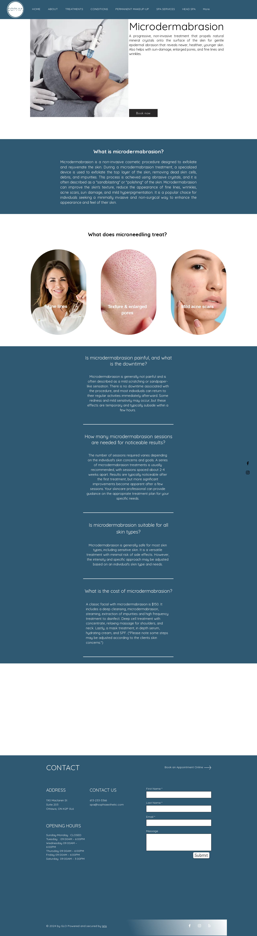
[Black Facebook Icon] (247, 463)
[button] (74, 9)
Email (149, 816)
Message (152, 831)
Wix (104, 926)
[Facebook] (190, 926)
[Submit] (201, 855)
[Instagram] (199, 926)
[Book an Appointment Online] (184, 767)
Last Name (153, 802)
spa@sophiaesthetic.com (107, 804)
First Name (153, 788)
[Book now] (143, 113)
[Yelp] (209, 926)
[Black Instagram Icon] (247, 472)
